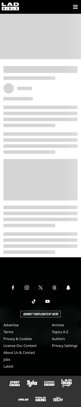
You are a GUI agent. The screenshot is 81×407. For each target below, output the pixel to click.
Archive (58, 325)
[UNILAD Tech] (58, 399)
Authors (58, 338)
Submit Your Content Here (40, 314)
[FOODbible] (40, 399)
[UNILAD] (23, 400)
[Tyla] (32, 383)
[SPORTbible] (15, 383)
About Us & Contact (19, 352)
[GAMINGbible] (49, 383)
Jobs (6, 359)
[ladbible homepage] (10, 7)
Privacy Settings (65, 345)
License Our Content (20, 345)
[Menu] (75, 6)
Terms (8, 332)
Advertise (11, 325)
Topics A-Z (60, 332)
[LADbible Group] (66, 383)
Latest (8, 366)
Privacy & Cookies (17, 338)
